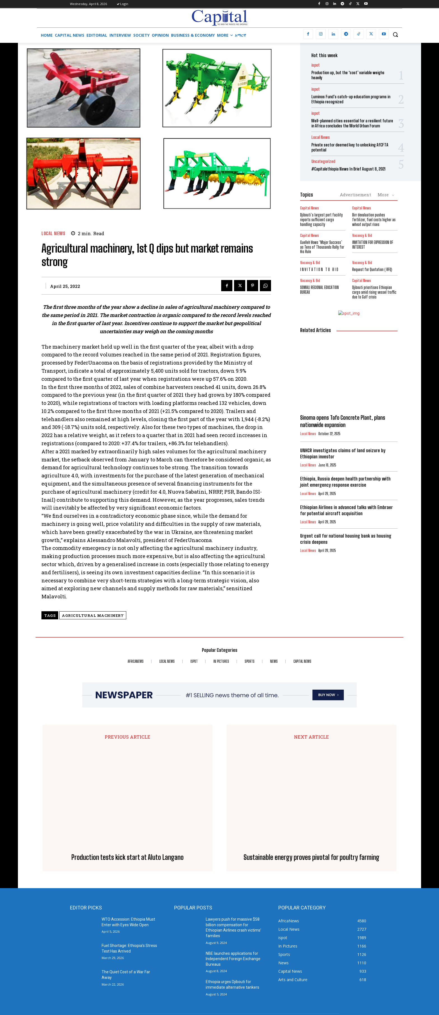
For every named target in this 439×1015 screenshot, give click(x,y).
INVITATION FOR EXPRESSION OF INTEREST (372, 244)
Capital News (309, 208)
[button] (395, 34)
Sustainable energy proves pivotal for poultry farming (311, 762)
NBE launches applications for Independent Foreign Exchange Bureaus (233, 863)
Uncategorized (323, 161)
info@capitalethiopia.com (193, 975)
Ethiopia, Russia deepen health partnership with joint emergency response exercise (345, 482)
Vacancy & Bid (362, 235)
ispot (315, 65)
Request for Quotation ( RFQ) (372, 269)
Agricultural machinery (93, 615)
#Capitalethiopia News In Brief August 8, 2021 (348, 168)
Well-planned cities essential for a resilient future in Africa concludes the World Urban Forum (352, 123)
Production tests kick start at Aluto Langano (127, 762)
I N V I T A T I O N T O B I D (319, 269)
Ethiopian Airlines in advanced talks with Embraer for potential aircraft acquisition (346, 510)
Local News (53, 233)
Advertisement (355, 194)
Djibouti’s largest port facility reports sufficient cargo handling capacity (321, 220)
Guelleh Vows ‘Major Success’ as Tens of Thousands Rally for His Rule (322, 247)
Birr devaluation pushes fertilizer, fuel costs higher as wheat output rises (374, 220)
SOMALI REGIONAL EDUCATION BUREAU (319, 290)
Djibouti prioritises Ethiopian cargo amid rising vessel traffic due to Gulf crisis (374, 292)
